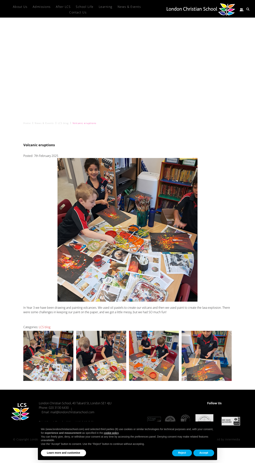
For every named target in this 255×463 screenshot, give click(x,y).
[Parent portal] (241, 9)
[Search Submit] (248, 9)
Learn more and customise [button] (63, 452)
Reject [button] (182, 452)
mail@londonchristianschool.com (72, 412)
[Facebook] (230, 403)
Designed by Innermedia (224, 438)
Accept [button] (203, 452)
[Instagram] (237, 403)
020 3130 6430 (59, 408)
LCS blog (44, 327)
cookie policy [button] (111, 432)
